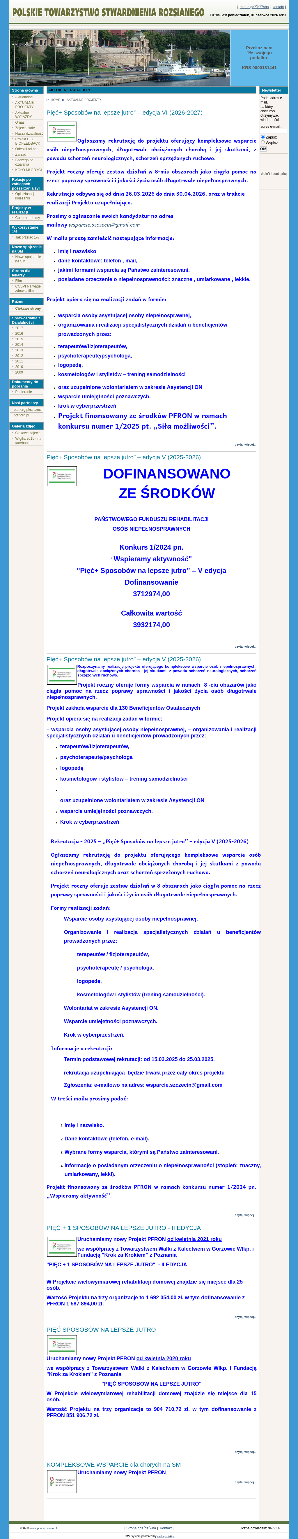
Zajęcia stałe (25, 128)
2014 (19, 345)
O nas (20, 122)
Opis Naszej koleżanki (24, 196)
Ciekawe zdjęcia (28, 433)
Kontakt (166, 1528)
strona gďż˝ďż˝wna (254, 7)
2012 (19, 356)
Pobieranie (23, 392)
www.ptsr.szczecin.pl (43, 1528)
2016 (19, 334)
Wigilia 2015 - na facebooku (28, 441)
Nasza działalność (29, 134)
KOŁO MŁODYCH (29, 170)
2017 (19, 328)
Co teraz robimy (27, 218)
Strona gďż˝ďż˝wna (141, 1528)
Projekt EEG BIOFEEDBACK (27, 141)
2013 (19, 350)
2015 (19, 339)
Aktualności (24, 97)
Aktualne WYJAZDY (23, 115)
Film (18, 281)
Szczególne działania (24, 162)
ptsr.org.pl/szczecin (28, 410)
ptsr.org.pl (21, 415)
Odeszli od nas (26, 149)
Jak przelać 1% (27, 237)
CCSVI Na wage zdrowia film (28, 288)
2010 (19, 367)
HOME (55, 99)
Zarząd (20, 155)
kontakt (278, 7)
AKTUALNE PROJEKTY (24, 105)
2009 (19, 372)
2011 (19, 361)
